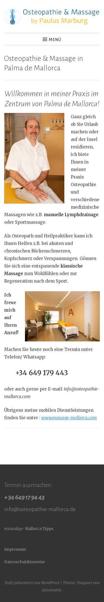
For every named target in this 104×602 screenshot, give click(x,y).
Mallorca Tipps (39, 528)
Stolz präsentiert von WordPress (31, 582)
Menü (55, 39)
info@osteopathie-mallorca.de (40, 509)
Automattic (52, 590)
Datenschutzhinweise (24, 562)
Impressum (15, 549)
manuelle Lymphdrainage (71, 214)
